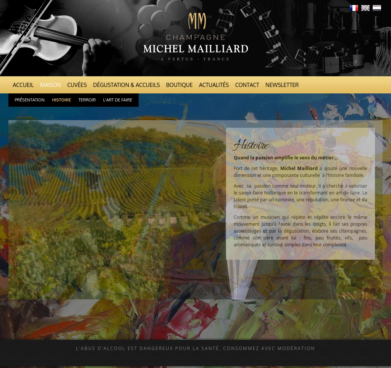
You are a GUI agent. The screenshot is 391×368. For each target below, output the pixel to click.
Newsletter (282, 85)
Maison (50, 85)
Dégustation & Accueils (126, 85)
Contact (247, 85)
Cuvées (77, 85)
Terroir (86, 100)
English (365, 8)
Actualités (214, 85)
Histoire (61, 100)
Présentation (30, 100)
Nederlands (377, 8)
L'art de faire (117, 100)
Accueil (23, 85)
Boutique (179, 85)
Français (354, 8)
